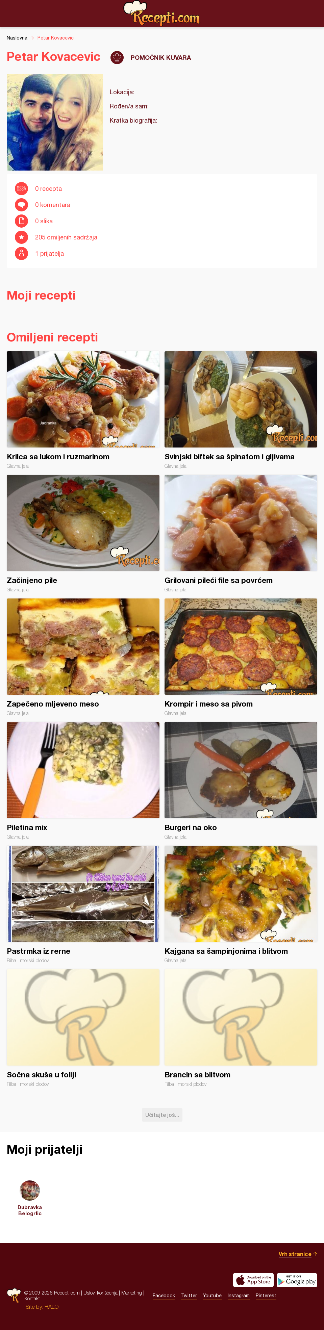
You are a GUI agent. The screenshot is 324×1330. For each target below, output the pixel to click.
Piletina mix (83, 781)
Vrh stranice (295, 1254)
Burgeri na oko (241, 781)
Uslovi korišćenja (100, 1293)
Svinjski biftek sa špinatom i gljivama (241, 410)
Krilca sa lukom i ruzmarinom (83, 410)
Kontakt (32, 1298)
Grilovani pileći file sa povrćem (241, 533)
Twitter (189, 1295)
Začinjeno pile (83, 533)
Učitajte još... (162, 1114)
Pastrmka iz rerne (83, 904)
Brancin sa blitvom (241, 1028)
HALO (51, 1307)
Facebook (164, 1295)
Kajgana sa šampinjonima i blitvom (241, 904)
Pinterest (266, 1295)
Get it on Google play (297, 1280)
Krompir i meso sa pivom (241, 657)
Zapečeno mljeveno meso (83, 657)
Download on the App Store (253, 1280)
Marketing (131, 1293)
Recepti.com (162, 13)
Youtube (212, 1295)
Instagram (239, 1295)
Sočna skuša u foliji (83, 1028)
